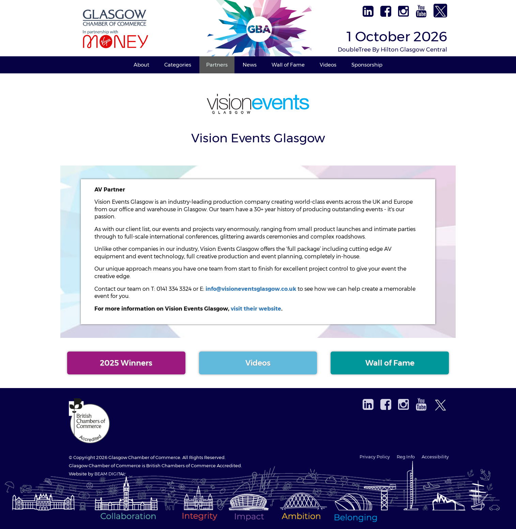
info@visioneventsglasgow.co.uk (251, 289)
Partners (217, 64)
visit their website (256, 308)
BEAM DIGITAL (109, 473)
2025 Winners (126, 363)
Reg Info (406, 456)
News (250, 64)
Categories (177, 64)
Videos (328, 64)
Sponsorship (366, 64)
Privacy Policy (375, 456)
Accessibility (435, 456)
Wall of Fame (288, 64)
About (141, 64)
